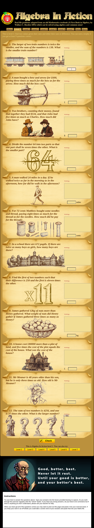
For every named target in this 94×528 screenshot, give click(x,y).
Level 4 (44, 29)
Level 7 (70, 29)
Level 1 (17, 29)
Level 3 (35, 29)
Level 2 (26, 29)
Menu (9, 29)
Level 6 (61, 29)
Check (48, 441)
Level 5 (52, 29)
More (84, 29)
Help (78, 29)
